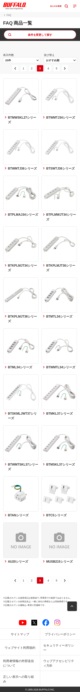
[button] (72, 606)
